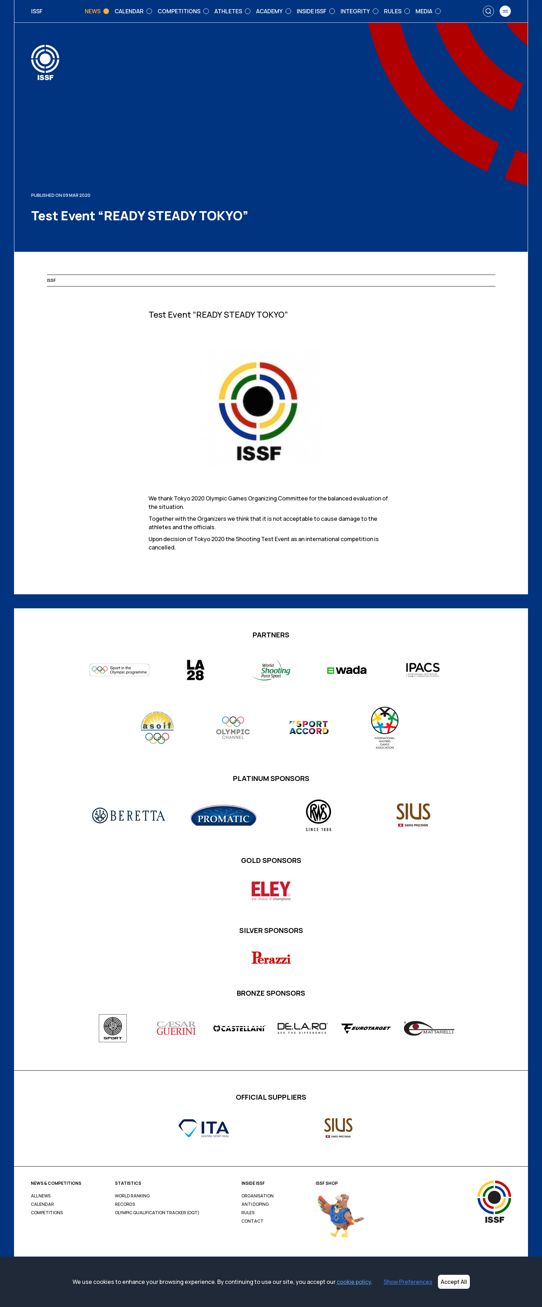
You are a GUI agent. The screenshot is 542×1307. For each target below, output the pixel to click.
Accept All (454, 1282)
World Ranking (132, 1196)
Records (125, 1204)
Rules (247, 1213)
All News (40, 1196)
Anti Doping (255, 1204)
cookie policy (354, 1282)
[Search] (488, 11)
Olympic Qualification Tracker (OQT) (157, 1213)
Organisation (257, 1196)
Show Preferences (408, 1282)
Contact (252, 1221)
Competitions (47, 1213)
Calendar (42, 1204)
